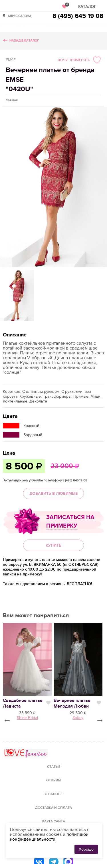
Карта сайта (53, 821)
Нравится (48, 703)
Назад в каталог (24, 40)
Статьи (53, 767)
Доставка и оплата (53, 808)
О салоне (53, 794)
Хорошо (86, 849)
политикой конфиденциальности (49, 837)
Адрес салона (19, 15)
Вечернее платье (72, 703)
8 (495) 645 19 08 (78, 16)
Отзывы (53, 780)
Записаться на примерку (70, 521)
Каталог (87, 6)
